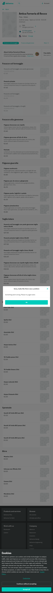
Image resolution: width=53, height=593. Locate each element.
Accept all (26, 590)
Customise (26, 579)
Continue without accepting (26, 585)
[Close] (47, 289)
